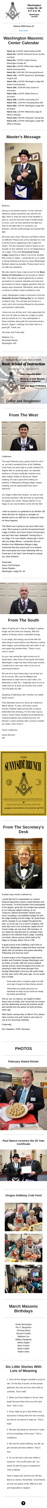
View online (23, 31)
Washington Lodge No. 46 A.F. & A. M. (34, 8)
